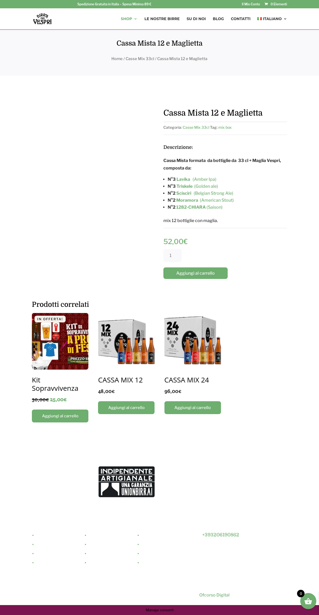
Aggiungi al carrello (195, 273)
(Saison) (215, 207)
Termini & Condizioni (159, 563)
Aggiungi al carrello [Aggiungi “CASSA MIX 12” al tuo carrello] (126, 407)
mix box (225, 127)
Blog (218, 19)
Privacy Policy (153, 553)
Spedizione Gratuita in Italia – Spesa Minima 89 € (114, 4)
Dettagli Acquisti (155, 544)
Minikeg (96, 544)
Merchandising (102, 563)
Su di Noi (196, 19)
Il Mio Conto (251, 4)
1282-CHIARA (191, 207)
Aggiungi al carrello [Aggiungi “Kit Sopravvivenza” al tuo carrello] (60, 416)
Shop (126, 19)
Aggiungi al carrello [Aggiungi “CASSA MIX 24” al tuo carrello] (192, 407)
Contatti (240, 19)
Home (117, 58)
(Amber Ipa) (196, 179)
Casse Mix (98, 553)
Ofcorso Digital (214, 595)
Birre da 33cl (100, 535)
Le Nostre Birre (161, 19)
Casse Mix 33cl (140, 58)
